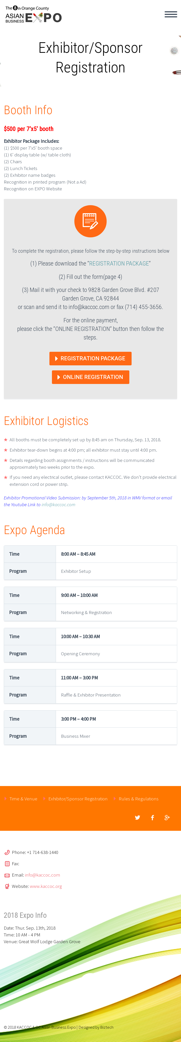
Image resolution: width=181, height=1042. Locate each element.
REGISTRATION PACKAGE (119, 263)
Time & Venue (23, 799)
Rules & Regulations (139, 799)
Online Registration (93, 377)
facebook (152, 817)
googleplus (167, 817)
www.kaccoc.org (46, 886)
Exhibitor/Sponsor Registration (78, 799)
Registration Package (93, 358)
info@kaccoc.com (58, 504)
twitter (137, 817)
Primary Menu (171, 14)
